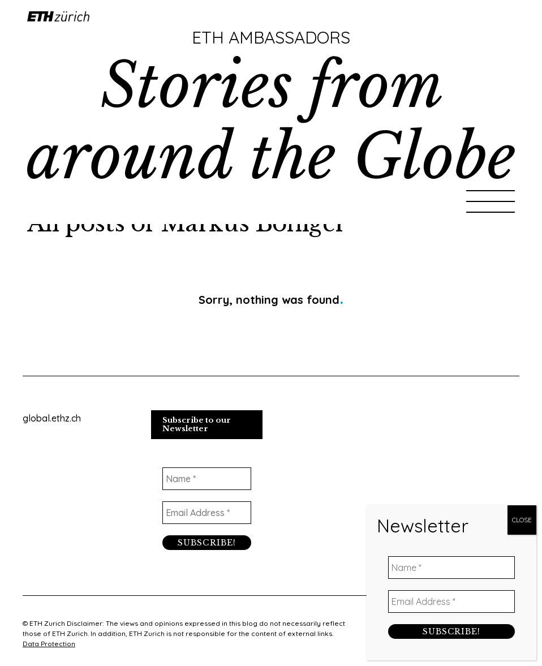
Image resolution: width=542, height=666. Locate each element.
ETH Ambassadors (271, 37)
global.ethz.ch (52, 418)
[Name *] (206, 478)
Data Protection (49, 643)
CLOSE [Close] (522, 264)
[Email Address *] (206, 512)
